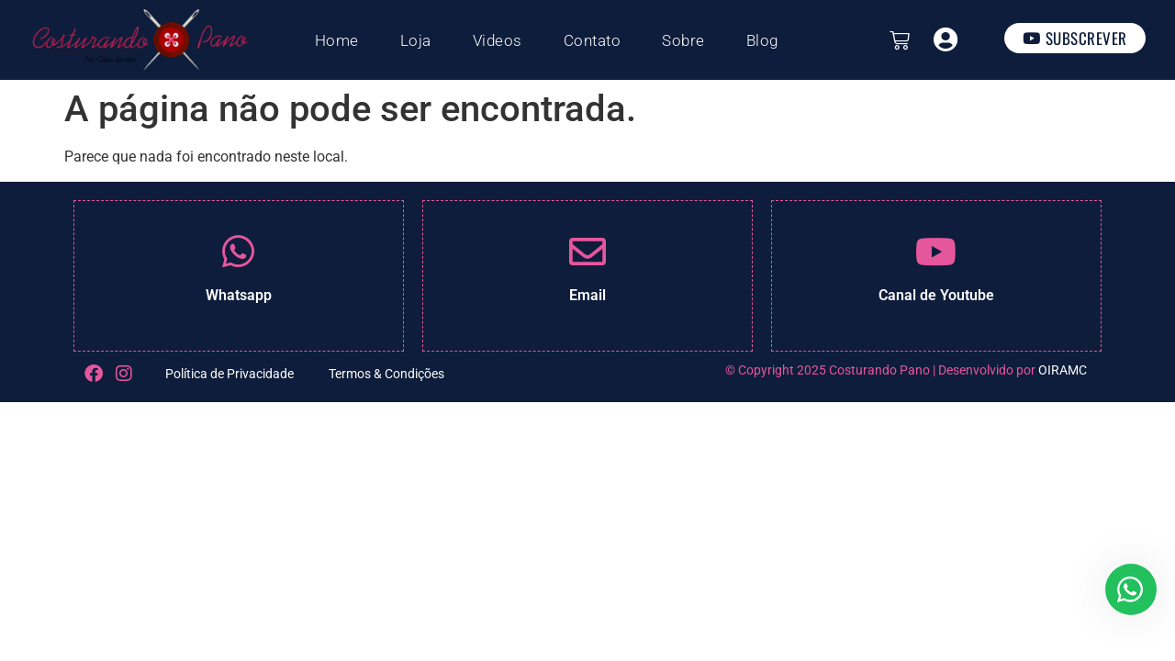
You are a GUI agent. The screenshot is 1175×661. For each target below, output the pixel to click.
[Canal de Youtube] (936, 251)
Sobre (683, 40)
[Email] (587, 251)
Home (337, 40)
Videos (497, 40)
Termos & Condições (386, 373)
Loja (415, 40)
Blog (762, 40)
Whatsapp (239, 295)
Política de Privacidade (229, 373)
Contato (592, 40)
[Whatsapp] (238, 251)
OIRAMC (1062, 370)
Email (587, 295)
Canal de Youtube (936, 295)
